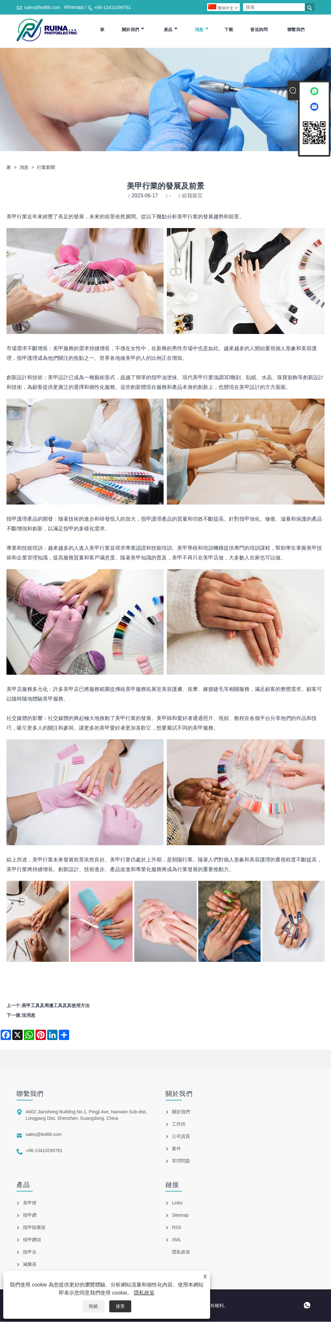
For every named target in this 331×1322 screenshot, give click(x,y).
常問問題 (181, 1161)
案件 (176, 1148)
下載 (228, 29)
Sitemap (180, 1215)
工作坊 (179, 1124)
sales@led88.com (42, 7)
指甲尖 (30, 1252)
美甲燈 (30, 1203)
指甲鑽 (30, 1215)
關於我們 (133, 29)
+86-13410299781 (112, 7)
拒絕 (93, 1306)
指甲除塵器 (34, 1227)
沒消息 (28, 1015)
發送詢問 (259, 29)
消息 (201, 29)
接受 (120, 1306)
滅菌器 (30, 1264)
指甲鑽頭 (32, 1240)
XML (176, 1240)
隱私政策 (144, 1293)
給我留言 (192, 196)
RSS (176, 1227)
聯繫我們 (296, 29)
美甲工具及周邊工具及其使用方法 (56, 1005)
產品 (170, 29)
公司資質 (181, 1136)
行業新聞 (46, 167)
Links (177, 1203)
